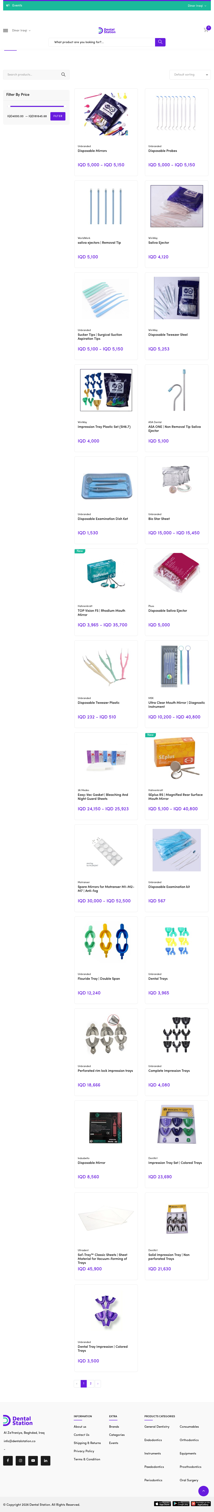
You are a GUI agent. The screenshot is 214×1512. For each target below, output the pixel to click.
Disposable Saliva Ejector (167, 611)
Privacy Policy (84, 1451)
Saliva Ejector (158, 243)
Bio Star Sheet (159, 519)
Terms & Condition (87, 1459)
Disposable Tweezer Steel (168, 335)
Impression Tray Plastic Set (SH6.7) (104, 427)
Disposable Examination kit (169, 887)
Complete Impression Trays (169, 1071)
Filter (58, 116)
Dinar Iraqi (196, 5)
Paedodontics (154, 1467)
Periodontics (153, 1480)
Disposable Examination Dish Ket (103, 519)
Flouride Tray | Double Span (99, 979)
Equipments (188, 1453)
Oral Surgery (189, 1480)
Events (113, 1443)
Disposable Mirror (91, 1163)
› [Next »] (97, 1383)
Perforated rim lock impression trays (105, 1071)
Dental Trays (158, 979)
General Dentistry (156, 1427)
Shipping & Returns (87, 1443)
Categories (117, 1435)
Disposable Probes (162, 151)
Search (63, 75)
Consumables (189, 1427)
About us (80, 1427)
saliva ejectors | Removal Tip (99, 243)
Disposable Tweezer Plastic (99, 703)
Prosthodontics (190, 1467)
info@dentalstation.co (19, 1441)
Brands (114, 1427)
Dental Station (39, 1505)
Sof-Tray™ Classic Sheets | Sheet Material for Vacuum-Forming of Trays (102, 1259)
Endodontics (153, 1440)
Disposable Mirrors (92, 151)
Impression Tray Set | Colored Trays (175, 1163)
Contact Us (81, 1435)
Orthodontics (189, 1440)
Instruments (152, 1453)
